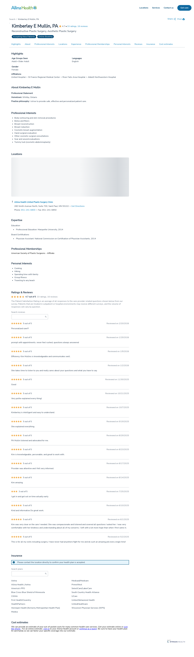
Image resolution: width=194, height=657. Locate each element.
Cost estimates (166, 44)
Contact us (169, 7)
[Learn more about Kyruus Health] (176, 641)
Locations (143, 7)
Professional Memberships (97, 44)
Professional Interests (44, 44)
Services (156, 7)
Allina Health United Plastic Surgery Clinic (33, 202)
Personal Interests (122, 44)
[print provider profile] (181, 19)
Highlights (16, 44)
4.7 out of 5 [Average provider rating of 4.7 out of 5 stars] (30, 297)
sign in (46, 628)
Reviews (138, 44)
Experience (76, 44)
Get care (184, 7)
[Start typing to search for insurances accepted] (29, 573)
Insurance (150, 44)
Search (12, 19)
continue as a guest (88, 628)
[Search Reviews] (29, 316)
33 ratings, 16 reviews (77, 26)
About (27, 44)
